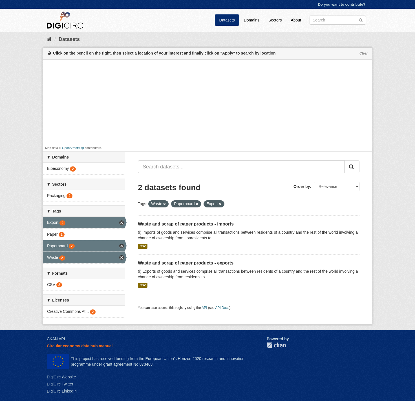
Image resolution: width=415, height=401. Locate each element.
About (296, 20)
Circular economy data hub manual (79, 346)
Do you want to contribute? (341, 4)
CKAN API (56, 339)
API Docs (222, 308)
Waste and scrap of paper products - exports (185, 263)
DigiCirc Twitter (60, 384)
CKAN (276, 345)
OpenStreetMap (73, 147)
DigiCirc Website (61, 377)
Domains (251, 20)
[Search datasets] (338, 20)
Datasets (227, 20)
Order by (301, 186)
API (204, 308)
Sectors (275, 20)
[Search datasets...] (241, 166)
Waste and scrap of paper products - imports (186, 224)
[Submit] (360, 19)
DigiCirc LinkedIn (62, 391)
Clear (363, 53)
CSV (143, 246)
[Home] (49, 39)
